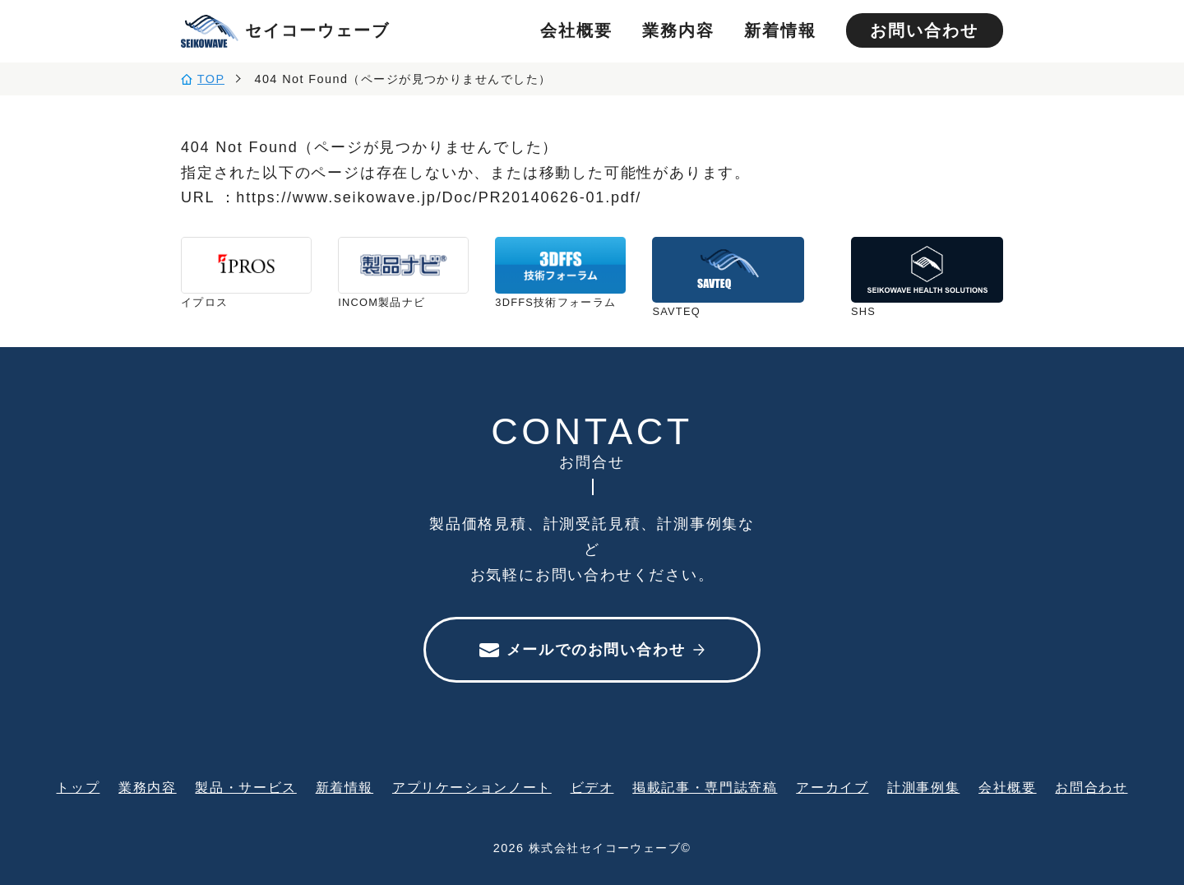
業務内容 (678, 30)
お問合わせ (1091, 787)
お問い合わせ (924, 30)
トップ (77, 787)
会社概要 (576, 30)
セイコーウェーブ (286, 31)
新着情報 (780, 30)
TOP (211, 79)
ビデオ (592, 787)
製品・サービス (245, 787)
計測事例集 (923, 787)
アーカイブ (832, 787)
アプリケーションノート (472, 787)
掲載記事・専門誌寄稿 (704, 787)
